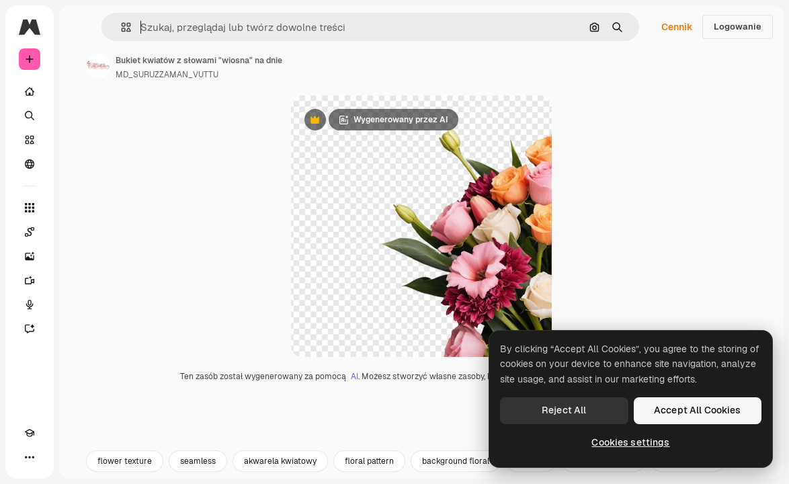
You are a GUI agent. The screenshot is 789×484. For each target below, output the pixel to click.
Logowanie (737, 26)
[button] (120, 27)
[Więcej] (29, 457)
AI (354, 383)
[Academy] (29, 433)
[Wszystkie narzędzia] (29, 207)
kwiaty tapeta (688, 468)
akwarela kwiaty (603, 468)
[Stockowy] (29, 140)
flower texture (124, 468)
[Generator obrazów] (29, 256)
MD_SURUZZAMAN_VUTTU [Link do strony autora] (167, 74)
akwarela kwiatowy (280, 468)
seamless (198, 468)
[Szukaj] (29, 115)
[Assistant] (29, 328)
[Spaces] (29, 232)
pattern (530, 468)
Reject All (564, 410)
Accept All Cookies (697, 410)
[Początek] (29, 91)
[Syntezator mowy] (29, 304)
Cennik (677, 27)
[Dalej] (755, 468)
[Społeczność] (29, 164)
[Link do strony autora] (98, 66)
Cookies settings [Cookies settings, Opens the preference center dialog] (630, 442)
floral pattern (369, 468)
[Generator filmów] (29, 280)
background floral (455, 468)
